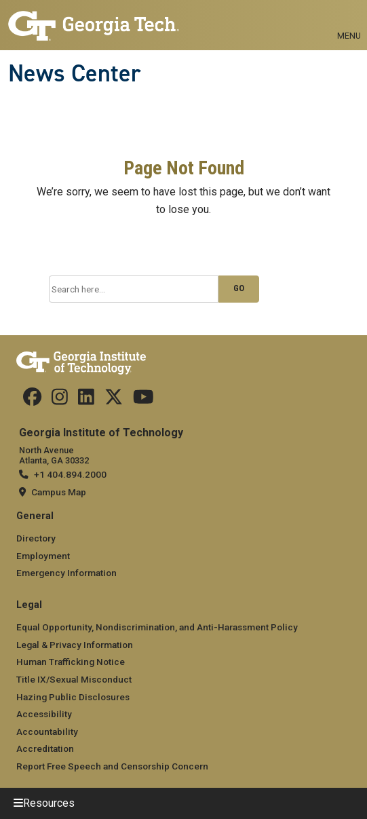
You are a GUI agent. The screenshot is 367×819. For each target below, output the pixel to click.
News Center (74, 73)
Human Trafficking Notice (70, 661)
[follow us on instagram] (60, 400)
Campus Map (58, 492)
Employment (43, 555)
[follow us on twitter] (113, 400)
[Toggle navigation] (349, 20)
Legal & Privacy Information (74, 644)
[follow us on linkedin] (86, 400)
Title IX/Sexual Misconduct (74, 679)
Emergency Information (66, 572)
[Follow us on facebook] (32, 400)
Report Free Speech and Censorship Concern (112, 766)
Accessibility (44, 713)
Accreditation (45, 748)
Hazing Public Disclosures (73, 696)
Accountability (47, 731)
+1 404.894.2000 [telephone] (70, 474)
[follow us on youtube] (143, 400)
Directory (36, 538)
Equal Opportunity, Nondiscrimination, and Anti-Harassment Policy (157, 627)
